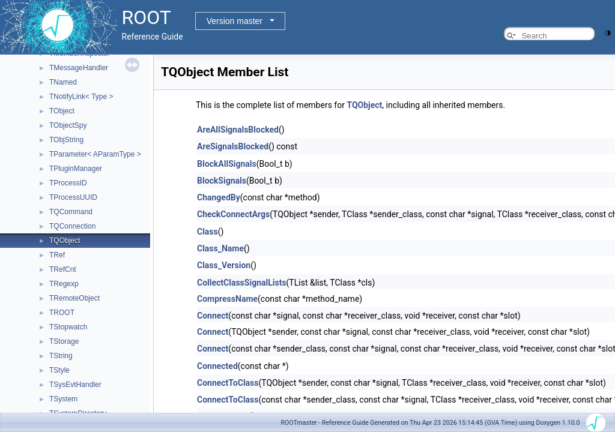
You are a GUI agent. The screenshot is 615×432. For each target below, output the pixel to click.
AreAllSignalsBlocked (238, 129)
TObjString (66, 140)
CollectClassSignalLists (241, 282)
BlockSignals (221, 180)
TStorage (64, 341)
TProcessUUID (73, 197)
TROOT (61, 312)
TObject (61, 111)
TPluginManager (75, 168)
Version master (234, 21)
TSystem (63, 399)
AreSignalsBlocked (232, 146)
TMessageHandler (78, 68)
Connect (212, 315)
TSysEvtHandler (75, 384)
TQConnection (72, 226)
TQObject (64, 240)
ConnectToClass (228, 383)
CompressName (227, 299)
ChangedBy (218, 197)
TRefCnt (62, 269)
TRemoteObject (74, 298)
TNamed (63, 82)
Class (207, 231)
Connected (217, 366)
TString (61, 356)
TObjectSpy (67, 125)
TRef (57, 255)
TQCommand (70, 212)
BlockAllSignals (226, 164)
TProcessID (68, 183)
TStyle (59, 370)
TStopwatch (68, 327)
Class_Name (220, 248)
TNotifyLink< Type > (81, 96)
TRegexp (64, 284)
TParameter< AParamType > (95, 154)
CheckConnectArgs (233, 214)
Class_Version (223, 265)
